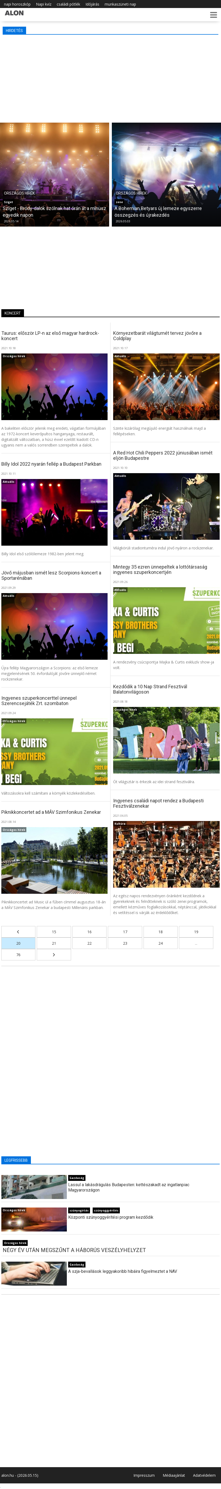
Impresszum (144, 1475)
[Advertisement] (110, 77)
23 (125, 943)
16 (89, 931)
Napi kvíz (43, 4)
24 (160, 943)
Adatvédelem (204, 1475)
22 (89, 943)
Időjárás (92, 4)
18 (160, 931)
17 (125, 931)
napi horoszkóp (17, 4)
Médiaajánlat (174, 1475)
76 (18, 954)
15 (54, 931)
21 (54, 943)
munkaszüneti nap (120, 4)
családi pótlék (68, 4)
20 (18, 943)
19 (196, 931)
